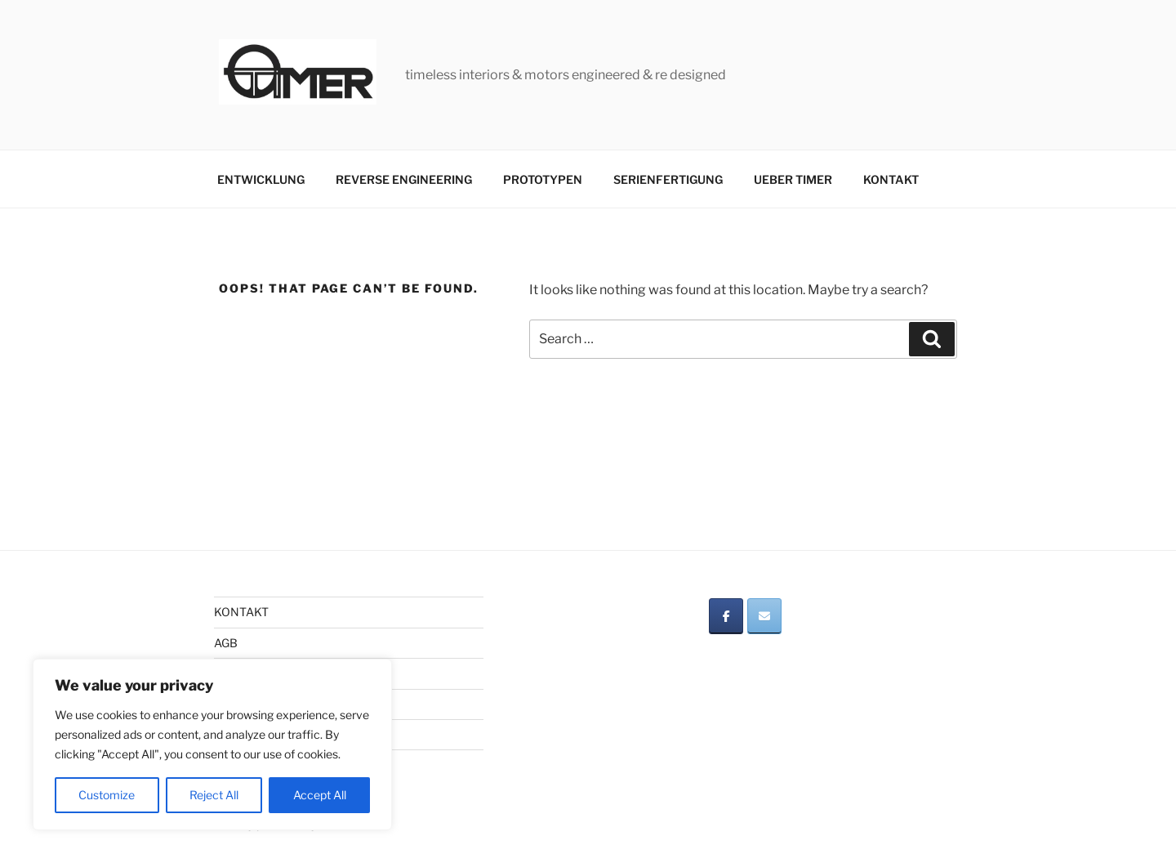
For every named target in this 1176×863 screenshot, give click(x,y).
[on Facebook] (726, 616)
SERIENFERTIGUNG (668, 179)
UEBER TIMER (793, 179)
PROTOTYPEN (542, 179)
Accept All (319, 795)
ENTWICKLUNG (261, 179)
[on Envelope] (764, 616)
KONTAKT (891, 179)
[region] (212, 744)
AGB (226, 643)
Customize (106, 795)
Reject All (213, 795)
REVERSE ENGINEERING (404, 179)
